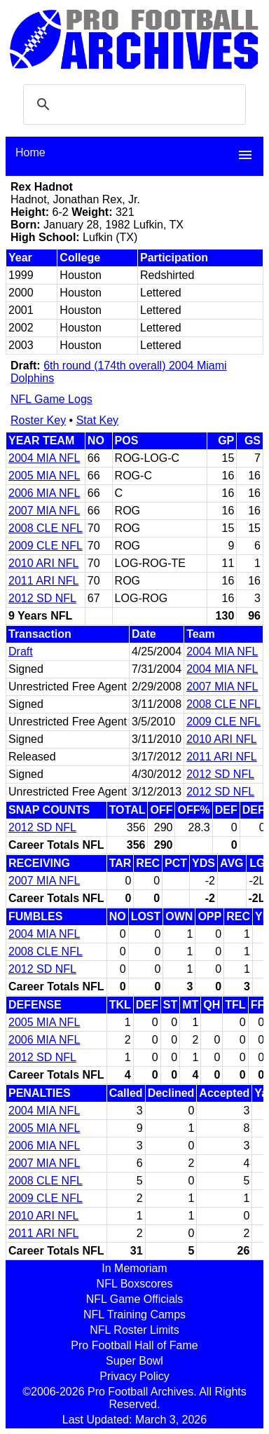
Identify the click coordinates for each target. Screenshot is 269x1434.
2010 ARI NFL (43, 563)
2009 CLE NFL (45, 546)
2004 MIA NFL (44, 458)
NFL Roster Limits (134, 1330)
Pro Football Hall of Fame (134, 1345)
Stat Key (97, 420)
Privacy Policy (134, 1376)
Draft (20, 651)
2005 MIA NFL (44, 476)
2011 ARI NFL (43, 581)
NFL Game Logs (51, 399)
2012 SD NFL (42, 598)
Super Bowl (134, 1361)
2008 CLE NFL (45, 528)
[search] (132, 104)
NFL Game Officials (135, 1299)
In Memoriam (134, 1268)
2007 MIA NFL (44, 511)
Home (30, 152)
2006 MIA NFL (44, 493)
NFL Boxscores (135, 1284)
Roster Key (38, 420)
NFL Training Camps (134, 1314)
